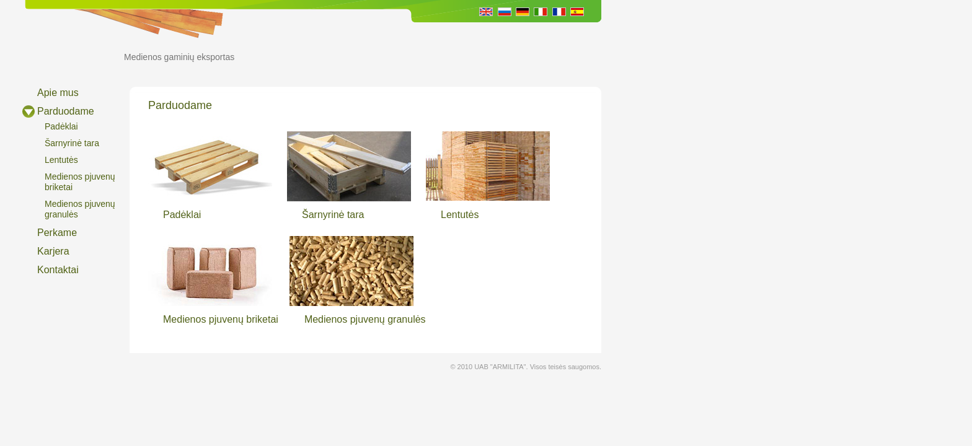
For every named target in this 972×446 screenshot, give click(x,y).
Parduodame (65, 111)
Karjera (53, 251)
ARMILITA (63, 50)
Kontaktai (58, 270)
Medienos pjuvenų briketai (80, 182)
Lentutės (61, 160)
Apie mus (58, 92)
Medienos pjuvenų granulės (80, 209)
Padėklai (61, 126)
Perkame (57, 232)
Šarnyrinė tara (72, 143)
